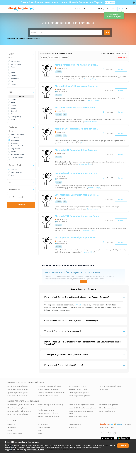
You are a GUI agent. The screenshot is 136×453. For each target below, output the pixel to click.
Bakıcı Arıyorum (89, 9)
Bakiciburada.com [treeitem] (12, 38)
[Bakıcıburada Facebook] (102, 432)
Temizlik (13, 151)
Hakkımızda (11, 424)
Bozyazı (13, 107)
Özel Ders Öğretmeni (17, 157)
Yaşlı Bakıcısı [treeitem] (31, 38)
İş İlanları (78, 9)
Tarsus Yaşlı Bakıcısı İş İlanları (79, 392)
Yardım (40, 433)
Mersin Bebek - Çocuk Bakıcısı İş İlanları (20, 404)
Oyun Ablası (14, 142)
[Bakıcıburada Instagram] (115, 432)
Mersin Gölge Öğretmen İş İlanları (49, 416)
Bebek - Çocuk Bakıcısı (17, 134)
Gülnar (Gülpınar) (16, 116)
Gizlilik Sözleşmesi (75, 424)
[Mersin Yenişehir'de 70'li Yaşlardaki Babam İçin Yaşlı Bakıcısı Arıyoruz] (75, 71)
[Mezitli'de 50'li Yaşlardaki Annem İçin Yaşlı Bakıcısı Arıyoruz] (75, 135)
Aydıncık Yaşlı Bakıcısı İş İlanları (18, 392)
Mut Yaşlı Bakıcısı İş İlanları (78, 386)
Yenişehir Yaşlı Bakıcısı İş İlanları (110, 386)
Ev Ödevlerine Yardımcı (17, 154)
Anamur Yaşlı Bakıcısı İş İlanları (17, 389)
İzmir (12, 69)
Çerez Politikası (38, 450)
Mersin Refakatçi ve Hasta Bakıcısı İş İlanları (50, 405)
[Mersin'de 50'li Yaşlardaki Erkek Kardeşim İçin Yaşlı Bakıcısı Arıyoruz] (75, 156)
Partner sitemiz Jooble (107, 427)
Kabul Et (123, 445)
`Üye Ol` (78, 304)
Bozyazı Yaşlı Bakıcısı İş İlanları (17, 395)
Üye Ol (121, 9)
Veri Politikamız (12, 427)
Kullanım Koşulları (44, 427)
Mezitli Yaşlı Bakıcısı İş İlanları (48, 395)
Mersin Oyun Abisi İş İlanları (78, 416)
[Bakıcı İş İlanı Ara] (66, 32)
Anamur (13, 102)
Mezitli (13, 119)
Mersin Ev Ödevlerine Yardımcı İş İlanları (82, 407)
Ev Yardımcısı (15, 137)
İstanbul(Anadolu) (16, 63)
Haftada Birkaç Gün (16, 172)
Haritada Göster (121, 53)
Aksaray (13, 83)
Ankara (13, 66)
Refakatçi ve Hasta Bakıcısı (19, 145)
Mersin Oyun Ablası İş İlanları (17, 407)
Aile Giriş (101, 9)
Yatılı (12, 175)
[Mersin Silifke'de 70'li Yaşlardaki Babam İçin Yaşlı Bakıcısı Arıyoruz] (75, 92)
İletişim (9, 430)
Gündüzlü (13, 169)
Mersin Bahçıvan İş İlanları (108, 407)
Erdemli (13, 113)
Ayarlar (112, 445)
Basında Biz (73, 427)
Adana (13, 72)
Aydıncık (13, 105)
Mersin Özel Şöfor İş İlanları (108, 404)
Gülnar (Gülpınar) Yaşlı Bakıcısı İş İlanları (51, 392)
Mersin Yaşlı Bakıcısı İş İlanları (17, 414)
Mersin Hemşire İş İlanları (46, 409)
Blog (39, 430)
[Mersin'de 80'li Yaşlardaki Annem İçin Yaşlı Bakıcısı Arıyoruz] (75, 179)
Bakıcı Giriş (111, 9)
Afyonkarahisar (15, 78)
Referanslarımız (43, 424)
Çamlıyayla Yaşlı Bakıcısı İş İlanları (49, 386)
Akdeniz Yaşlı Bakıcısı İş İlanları (17, 386)
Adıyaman (14, 75)
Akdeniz (13, 99)
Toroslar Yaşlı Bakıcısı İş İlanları (79, 395)
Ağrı (12, 81)
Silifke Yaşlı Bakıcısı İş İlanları (78, 389)
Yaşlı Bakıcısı (15, 139)
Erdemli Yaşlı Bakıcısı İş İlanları (48, 389)
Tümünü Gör (103, 389)
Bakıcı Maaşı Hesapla (14, 433)
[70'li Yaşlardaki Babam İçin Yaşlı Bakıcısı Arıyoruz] (75, 201)
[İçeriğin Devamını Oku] (83, 281)
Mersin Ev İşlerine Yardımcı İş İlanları (19, 410)
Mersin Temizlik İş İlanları (107, 410)
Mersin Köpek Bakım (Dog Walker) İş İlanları (81, 412)
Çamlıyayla (14, 110)
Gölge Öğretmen (16, 148)
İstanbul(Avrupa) (15, 61)
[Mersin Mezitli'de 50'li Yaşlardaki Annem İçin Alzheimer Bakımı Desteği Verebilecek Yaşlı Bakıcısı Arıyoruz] (75, 114)
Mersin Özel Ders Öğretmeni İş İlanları (81, 404)
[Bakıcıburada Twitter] (109, 432)
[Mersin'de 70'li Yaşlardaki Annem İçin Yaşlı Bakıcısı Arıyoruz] (75, 222)
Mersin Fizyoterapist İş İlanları (48, 413)
